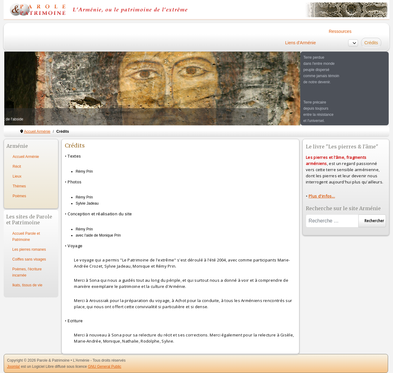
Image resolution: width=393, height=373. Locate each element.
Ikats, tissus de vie (27, 285)
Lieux (17, 176)
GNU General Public (104, 366)
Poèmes (19, 196)
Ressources (340, 31)
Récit (17, 166)
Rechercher (372, 220)
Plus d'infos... (322, 196)
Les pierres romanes (29, 249)
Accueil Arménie (26, 157)
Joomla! (13, 366)
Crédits (371, 42)
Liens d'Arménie (300, 42)
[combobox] (332, 220)
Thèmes (19, 186)
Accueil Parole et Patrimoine (26, 236)
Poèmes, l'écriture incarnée (27, 272)
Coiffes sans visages (29, 259)
